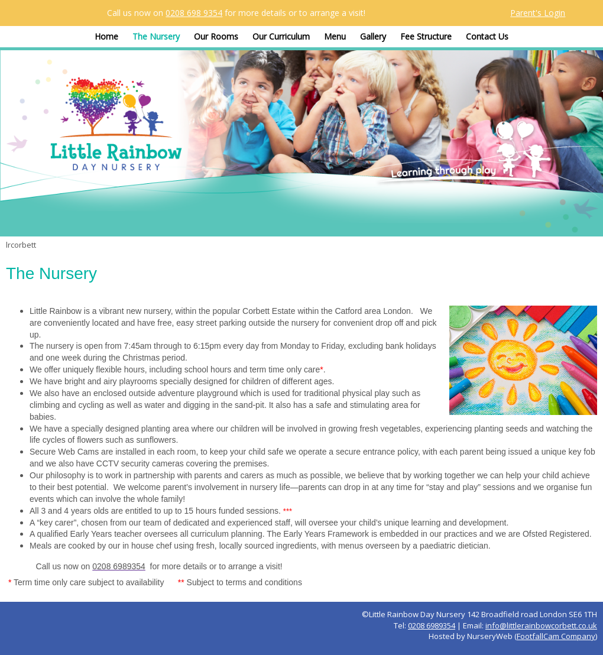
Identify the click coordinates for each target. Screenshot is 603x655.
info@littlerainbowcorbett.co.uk (541, 625)
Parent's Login (537, 12)
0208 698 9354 (194, 12)
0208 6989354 (431, 625)
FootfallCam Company (556, 636)
